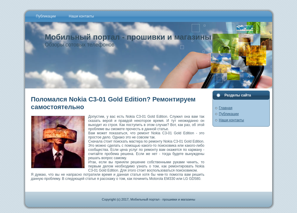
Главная (226, 108)
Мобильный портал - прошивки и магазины (128, 37)
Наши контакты (231, 120)
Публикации (229, 114)
